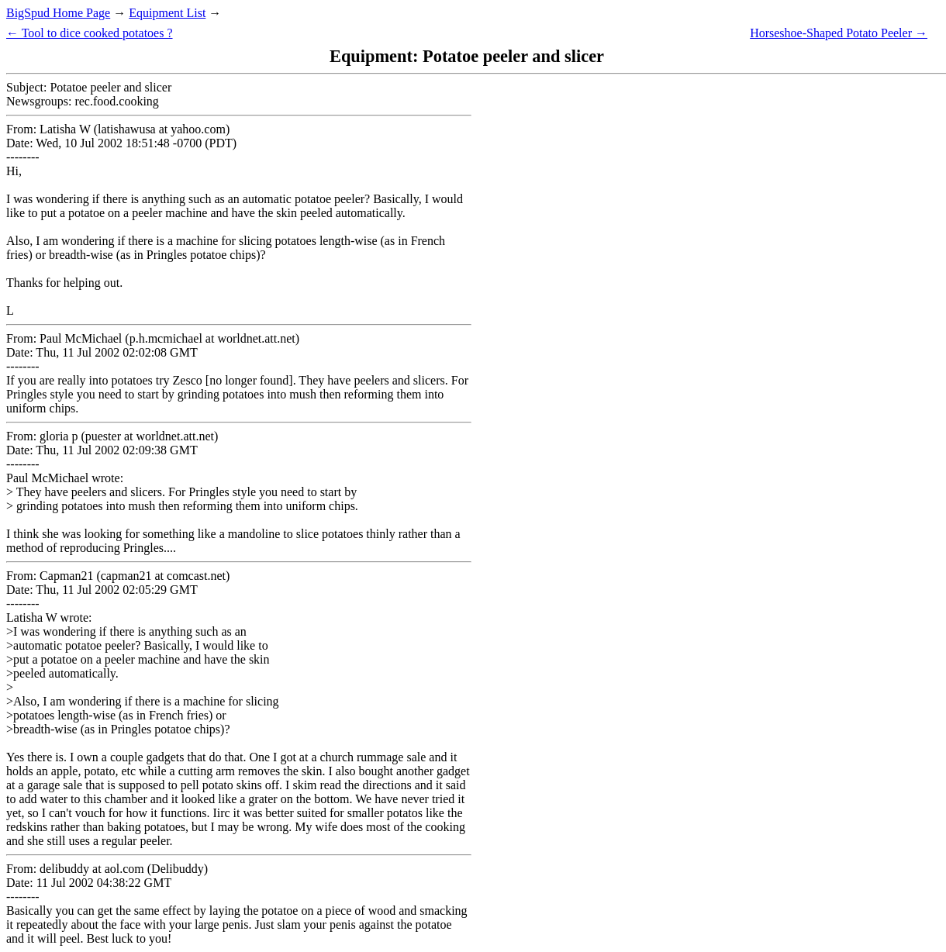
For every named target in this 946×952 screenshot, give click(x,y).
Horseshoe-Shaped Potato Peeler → (838, 33)
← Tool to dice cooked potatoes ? (89, 33)
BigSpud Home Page (58, 12)
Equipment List (167, 12)
